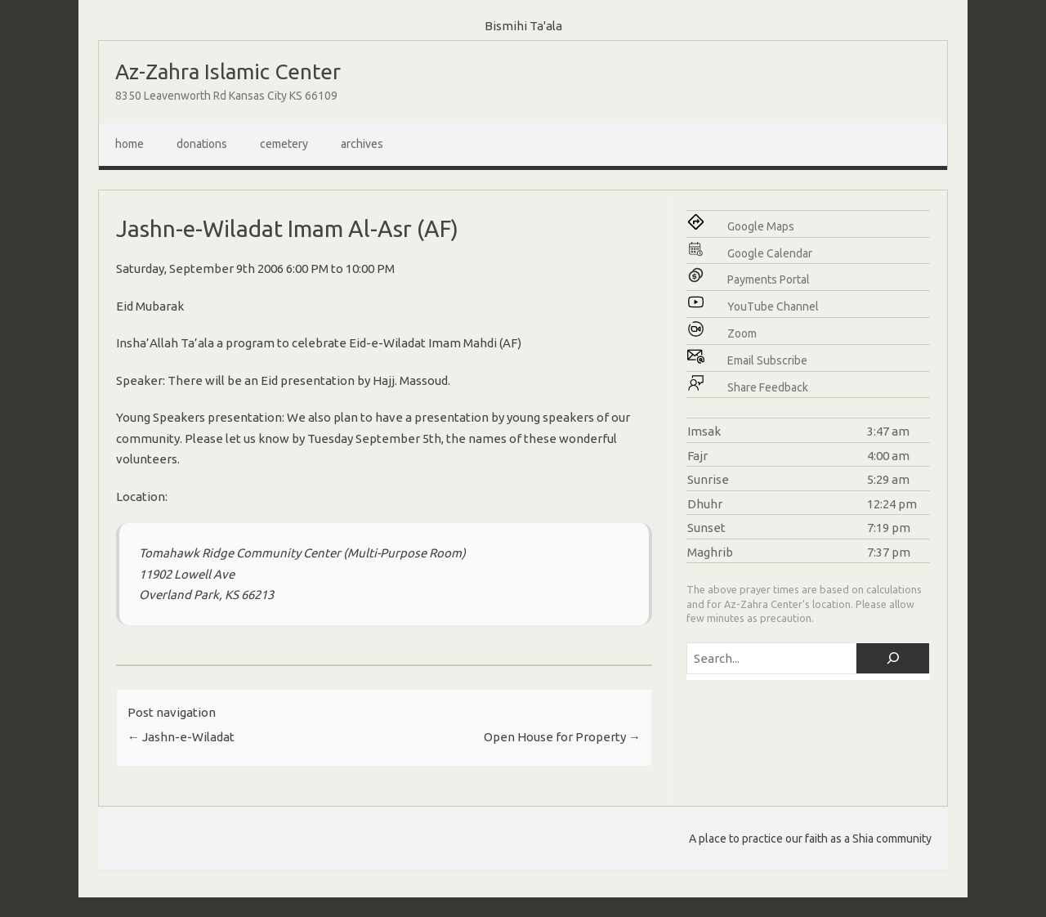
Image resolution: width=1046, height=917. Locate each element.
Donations (202, 143)
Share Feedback (767, 387)
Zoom (742, 333)
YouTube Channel (773, 306)
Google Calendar (769, 253)
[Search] (893, 658)
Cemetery (284, 143)
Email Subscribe (767, 360)
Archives (362, 143)
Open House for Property (562, 737)
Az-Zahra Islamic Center (228, 71)
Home (129, 143)
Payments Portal (768, 279)
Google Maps (760, 226)
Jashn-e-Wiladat (181, 737)
